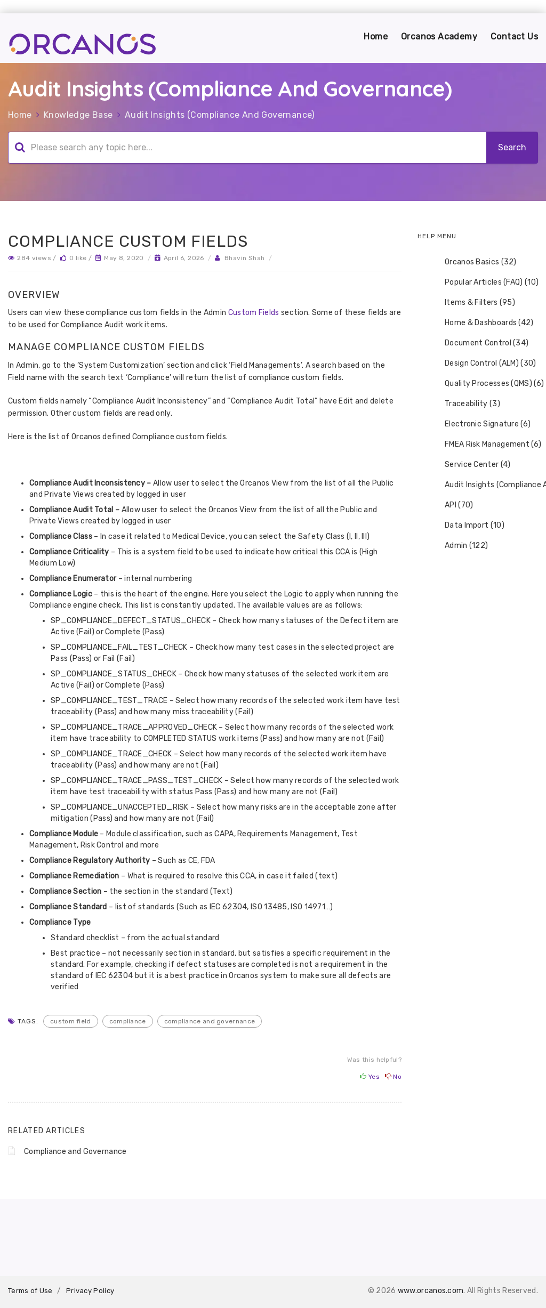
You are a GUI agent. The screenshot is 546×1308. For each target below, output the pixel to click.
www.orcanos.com (431, 1290)
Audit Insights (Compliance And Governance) (220, 115)
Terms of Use (30, 1291)
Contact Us (514, 36)
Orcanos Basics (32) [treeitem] (474, 262)
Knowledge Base (78, 115)
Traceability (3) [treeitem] (465, 404)
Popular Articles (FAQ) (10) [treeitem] (485, 282)
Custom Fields (253, 312)
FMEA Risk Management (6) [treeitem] (486, 444)
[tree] (477, 404)
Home (376, 36)
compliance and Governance (209, 1021)
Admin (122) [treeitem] (459, 545)
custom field (70, 1021)
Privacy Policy (90, 1291)
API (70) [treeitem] (452, 505)
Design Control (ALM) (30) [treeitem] (483, 363)
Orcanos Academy (439, 36)
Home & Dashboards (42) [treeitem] (482, 323)
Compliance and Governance (75, 1151)
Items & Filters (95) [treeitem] (473, 302)
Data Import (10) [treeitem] (467, 525)
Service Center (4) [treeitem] (470, 464)
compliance (127, 1021)
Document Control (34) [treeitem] (479, 343)
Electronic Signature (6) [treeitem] (481, 424)
